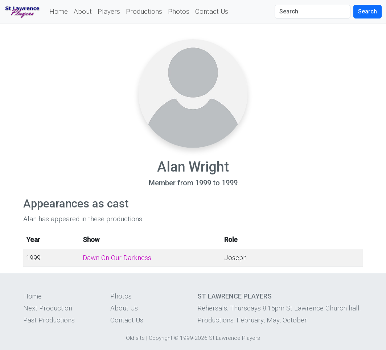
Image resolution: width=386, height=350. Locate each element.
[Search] (312, 11)
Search (367, 11)
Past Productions (49, 320)
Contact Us (211, 12)
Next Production (47, 308)
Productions (144, 12)
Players (109, 12)
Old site (135, 338)
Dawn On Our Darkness (117, 258)
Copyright (160, 338)
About (83, 12)
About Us (124, 308)
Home (58, 12)
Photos (178, 12)
